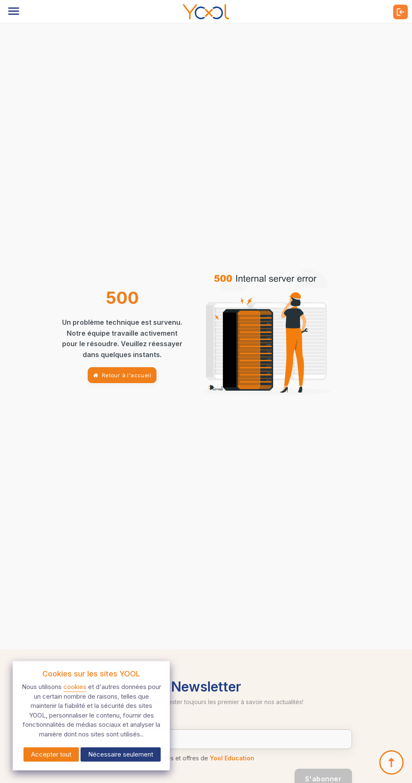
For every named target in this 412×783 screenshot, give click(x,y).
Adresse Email (80, 720)
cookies (74, 687)
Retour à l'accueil (122, 375)
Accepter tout (51, 754)
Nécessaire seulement (120, 754)
